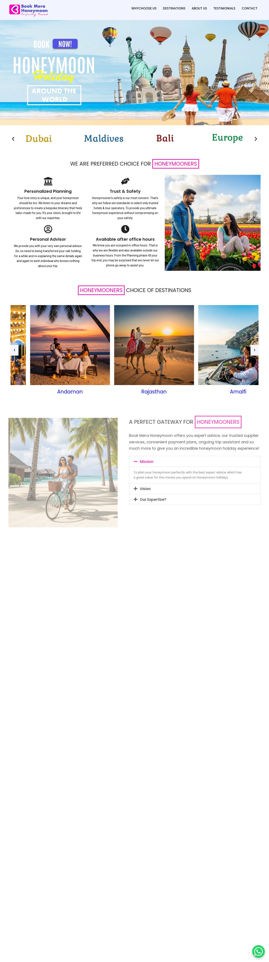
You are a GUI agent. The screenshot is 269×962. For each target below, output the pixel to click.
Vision (145, 488)
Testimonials (224, 8)
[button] (13, 139)
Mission (146, 461)
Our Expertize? (153, 499)
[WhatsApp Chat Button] (258, 951)
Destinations (174, 8)
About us (199, 8)
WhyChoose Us (144, 8)
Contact (249, 8)
